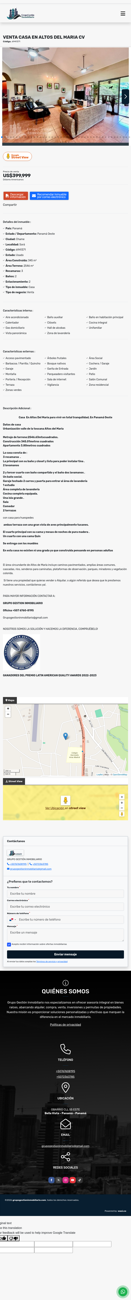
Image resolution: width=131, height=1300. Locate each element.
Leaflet (100, 774)
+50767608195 (18, 864)
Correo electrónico (18, 900)
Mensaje (12, 926)
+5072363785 (40, 864)
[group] (65, 96)
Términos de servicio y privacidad (52, 961)
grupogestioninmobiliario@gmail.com (31, 868)
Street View (17, 156)
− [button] (8, 714)
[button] (2, 137)
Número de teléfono (18, 913)
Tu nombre (13, 887)
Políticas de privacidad (65, 1024)
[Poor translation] (13, 1238)
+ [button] (8, 709)
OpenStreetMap (120, 774)
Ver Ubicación (55, 808)
